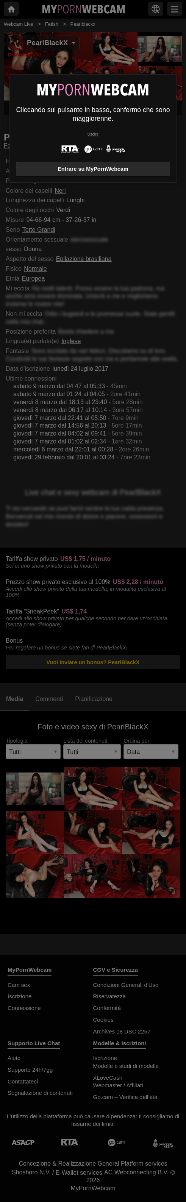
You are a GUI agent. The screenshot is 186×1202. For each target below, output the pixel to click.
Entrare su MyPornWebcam (93, 169)
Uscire (93, 134)
